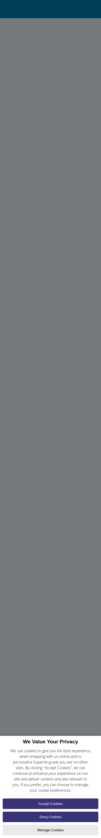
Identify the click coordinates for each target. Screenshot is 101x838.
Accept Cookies (50, 804)
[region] (50, 787)
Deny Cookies (50, 817)
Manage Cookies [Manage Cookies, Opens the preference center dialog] (50, 830)
